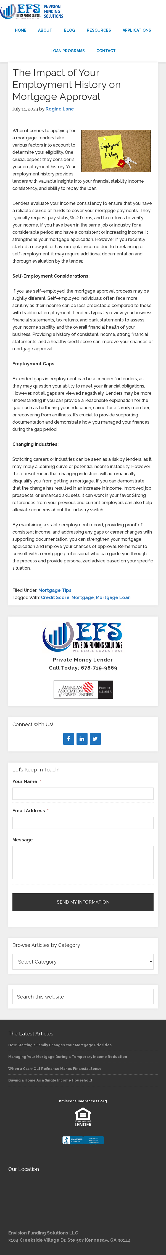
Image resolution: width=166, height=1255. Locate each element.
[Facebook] (68, 739)
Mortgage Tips (55, 590)
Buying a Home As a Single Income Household (50, 1080)
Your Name (26, 781)
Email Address (30, 810)
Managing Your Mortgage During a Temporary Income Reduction (67, 1057)
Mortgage (83, 597)
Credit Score (55, 597)
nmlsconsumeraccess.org (83, 1101)
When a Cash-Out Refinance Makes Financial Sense (55, 1069)
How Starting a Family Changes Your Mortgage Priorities (60, 1045)
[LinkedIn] (82, 739)
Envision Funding (83, 11)
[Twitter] (95, 739)
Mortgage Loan (113, 597)
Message (22, 839)
